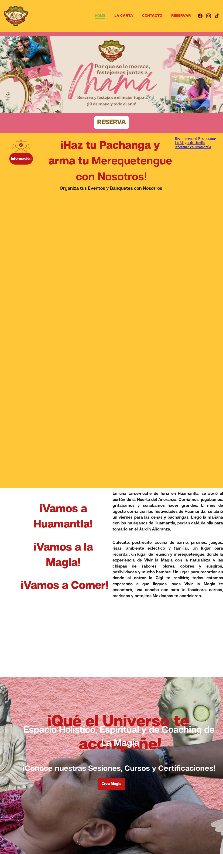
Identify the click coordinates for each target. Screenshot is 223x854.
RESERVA (111, 122)
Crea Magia (111, 784)
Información (21, 159)
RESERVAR (181, 16)
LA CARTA (123, 16)
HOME (100, 16)
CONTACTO (152, 16)
